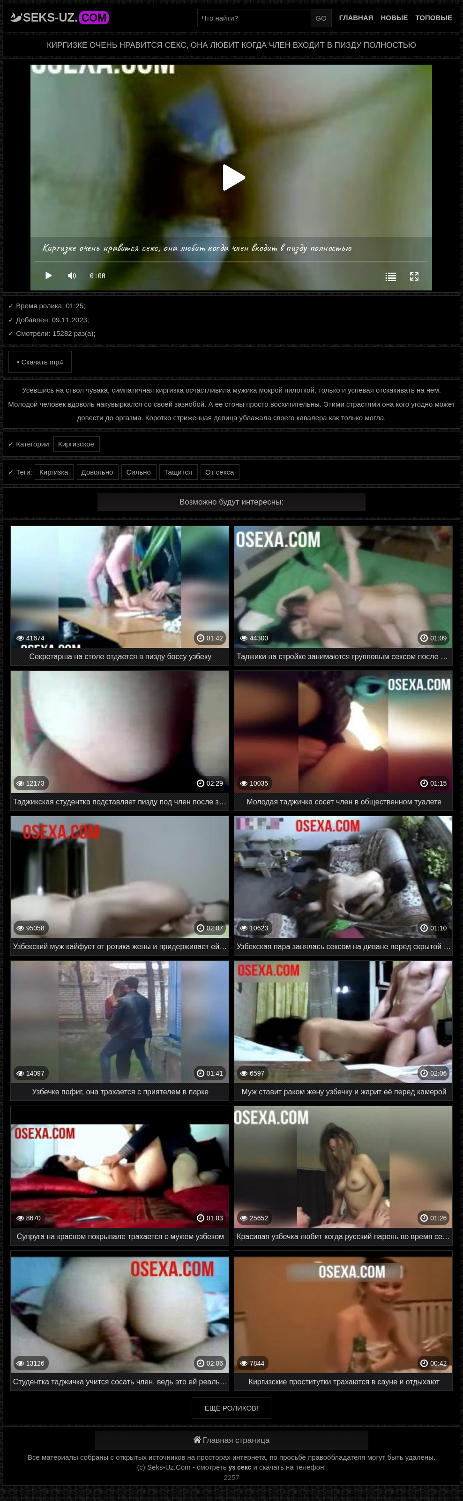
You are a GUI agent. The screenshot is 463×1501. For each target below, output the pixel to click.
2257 (231, 1477)
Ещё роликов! (231, 1408)
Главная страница (232, 1440)
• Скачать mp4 (40, 362)
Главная (356, 18)
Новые (394, 18)
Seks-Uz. (66, 17)
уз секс (240, 1467)
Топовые (434, 18)
